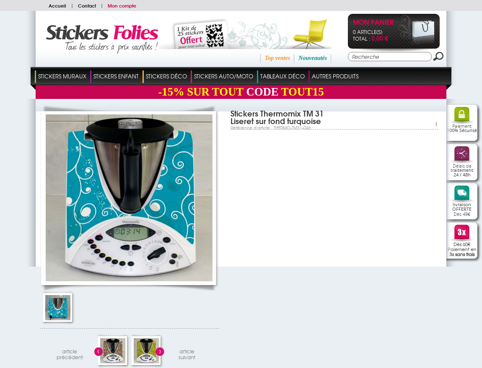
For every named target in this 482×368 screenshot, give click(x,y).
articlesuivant (187, 353)
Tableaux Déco (282, 76)
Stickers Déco (166, 76)
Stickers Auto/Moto (223, 76)
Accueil (57, 5)
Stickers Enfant (116, 76)
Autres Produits (335, 76)
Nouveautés (312, 58)
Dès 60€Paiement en (462, 249)
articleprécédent (70, 353)
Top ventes (277, 58)
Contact (87, 5)
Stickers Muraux (62, 76)
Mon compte (122, 5)
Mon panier (373, 23)
